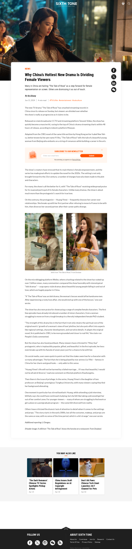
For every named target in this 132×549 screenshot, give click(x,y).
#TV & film (54, 100)
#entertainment (65, 100)
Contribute (83, 539)
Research (100, 539)
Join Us (92, 539)
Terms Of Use (74, 542)
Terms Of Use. (76, 159)
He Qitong (31, 95)
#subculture (77, 100)
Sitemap (97, 542)
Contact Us (110, 539)
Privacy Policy (87, 542)
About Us (73, 539)
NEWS (27, 68)
